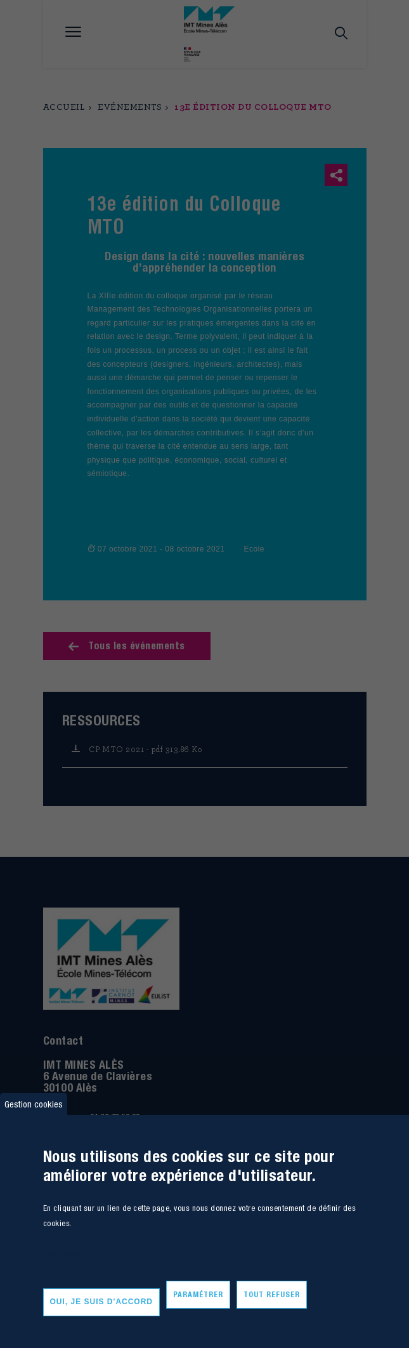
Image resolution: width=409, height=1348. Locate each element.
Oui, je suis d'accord (101, 1301)
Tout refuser (271, 1294)
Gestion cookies (33, 1104)
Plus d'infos (61, 1254)
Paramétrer (198, 1294)
